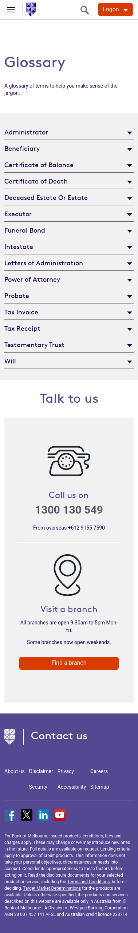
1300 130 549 (69, 510)
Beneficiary (22, 148)
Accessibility (72, 787)
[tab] (69, 132)
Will (10, 361)
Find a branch (68, 662)
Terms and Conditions (88, 881)
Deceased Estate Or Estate (46, 197)
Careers (99, 771)
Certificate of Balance (39, 165)
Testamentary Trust (34, 345)
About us (14, 771)
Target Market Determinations (52, 888)
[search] (86, 10)
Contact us (59, 735)
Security (38, 787)
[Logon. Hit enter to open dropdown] (115, 9)
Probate (16, 295)
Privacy (66, 771)
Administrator (26, 132)
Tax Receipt (22, 328)
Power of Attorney (32, 279)
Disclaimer (41, 771)
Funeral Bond (24, 230)
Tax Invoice (21, 312)
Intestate (18, 246)
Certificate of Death (36, 181)
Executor (18, 214)
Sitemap (99, 787)
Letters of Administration (43, 263)
